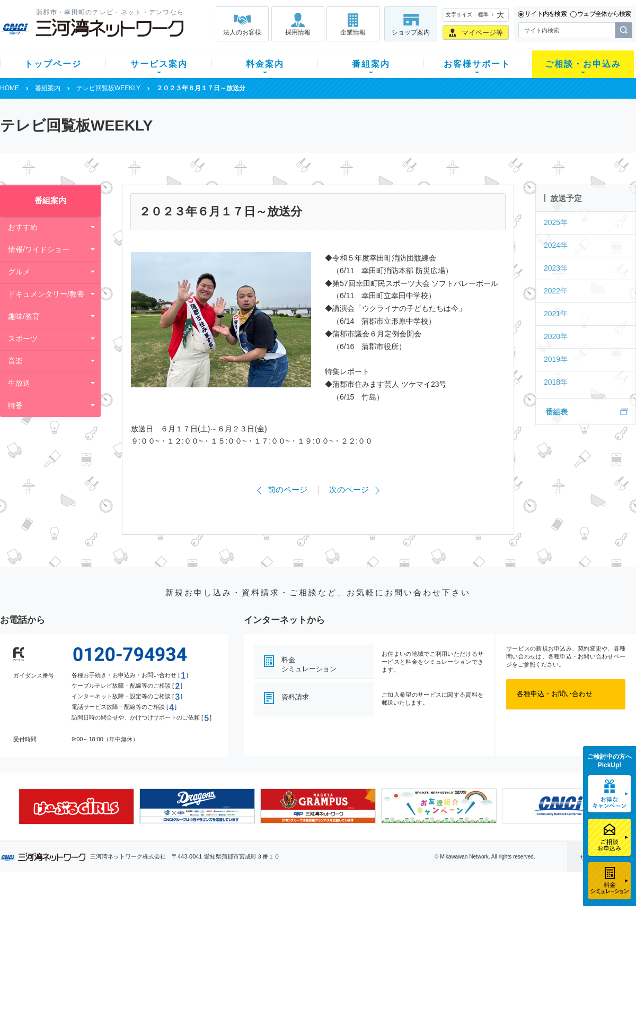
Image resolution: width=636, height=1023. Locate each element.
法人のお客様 (242, 32)
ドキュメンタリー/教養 (46, 294)
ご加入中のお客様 (70, 928)
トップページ (53, 63)
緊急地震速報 (142, 969)
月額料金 (213, 928)
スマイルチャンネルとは (317, 914)
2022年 (556, 291)
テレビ (131, 914)
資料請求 (295, 697)
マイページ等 (482, 33)
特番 (15, 405)
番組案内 (371, 63)
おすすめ (23, 227)
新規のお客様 (63, 914)
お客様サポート (477, 63)
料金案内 (265, 63)
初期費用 (213, 914)
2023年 (556, 268)
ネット (131, 928)
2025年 (556, 222)
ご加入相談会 (457, 942)
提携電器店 (453, 928)
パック (210, 955)
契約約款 (135, 997)
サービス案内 (159, 63)
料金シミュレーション (309, 664)
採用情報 (298, 32)
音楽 (15, 361)
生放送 (19, 383)
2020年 (556, 336)
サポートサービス (384, 942)
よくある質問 (378, 914)
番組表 (556, 412)
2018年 (556, 382)
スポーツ (23, 338)
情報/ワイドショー (38, 249)
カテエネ (135, 983)
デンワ (131, 942)
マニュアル (374, 928)
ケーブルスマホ (145, 955)
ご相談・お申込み (583, 63)
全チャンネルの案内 (310, 951)
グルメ (19, 271)
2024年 (556, 245)
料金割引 (213, 942)
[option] (76, 806)
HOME (9, 88)
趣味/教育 (24, 316)
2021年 (556, 313)
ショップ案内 (411, 32)
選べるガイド (63, 942)
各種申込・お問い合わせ (555, 694)
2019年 (556, 359)
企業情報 (353, 32)
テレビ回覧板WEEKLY (108, 88)
